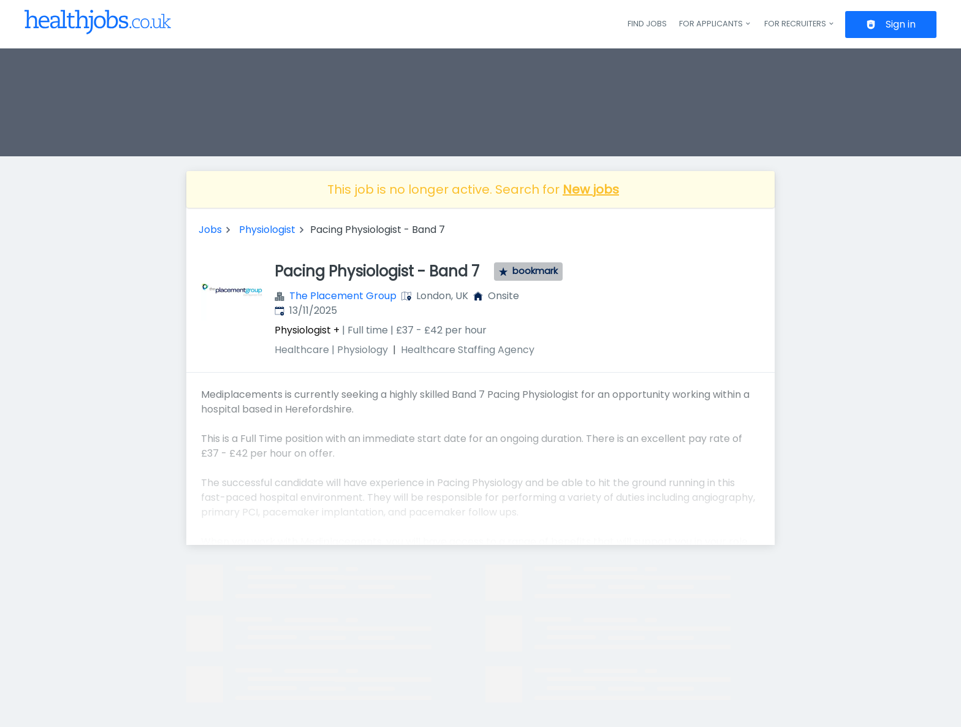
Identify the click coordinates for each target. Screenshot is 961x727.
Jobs (210, 230)
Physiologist (267, 230)
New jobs (591, 189)
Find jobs (647, 23)
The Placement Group (343, 296)
